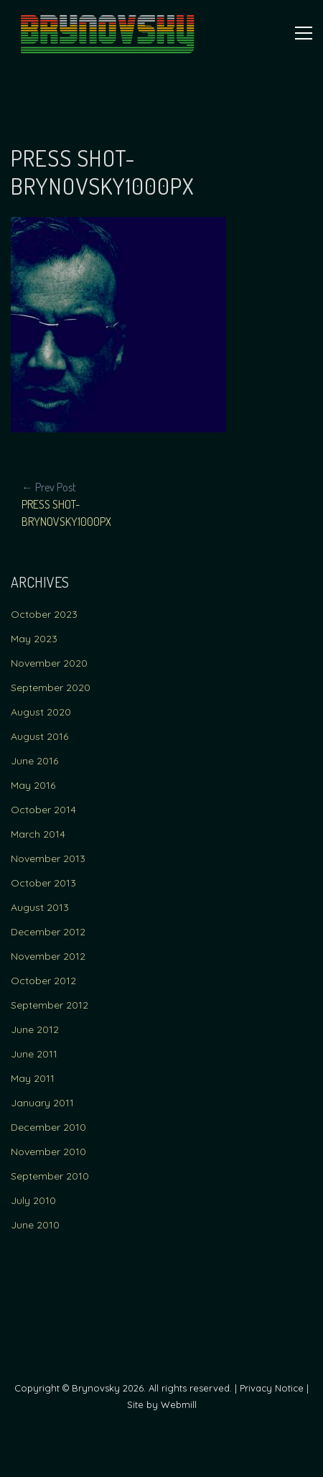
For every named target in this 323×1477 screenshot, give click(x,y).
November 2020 (49, 663)
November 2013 (48, 858)
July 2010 (33, 1200)
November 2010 (48, 1151)
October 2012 (43, 980)
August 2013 (40, 907)
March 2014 (38, 834)
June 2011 (34, 1053)
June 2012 (35, 1029)
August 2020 (41, 711)
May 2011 (33, 1078)
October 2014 (43, 809)
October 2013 (43, 882)
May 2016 (33, 785)
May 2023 (34, 638)
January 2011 (42, 1102)
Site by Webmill (162, 1404)
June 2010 (35, 1224)
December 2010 (48, 1127)
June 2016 (34, 760)
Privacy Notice (272, 1388)
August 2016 (39, 736)
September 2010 (50, 1176)
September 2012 (49, 1005)
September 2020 (50, 687)
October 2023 (44, 614)
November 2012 (48, 956)
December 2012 (48, 931)
